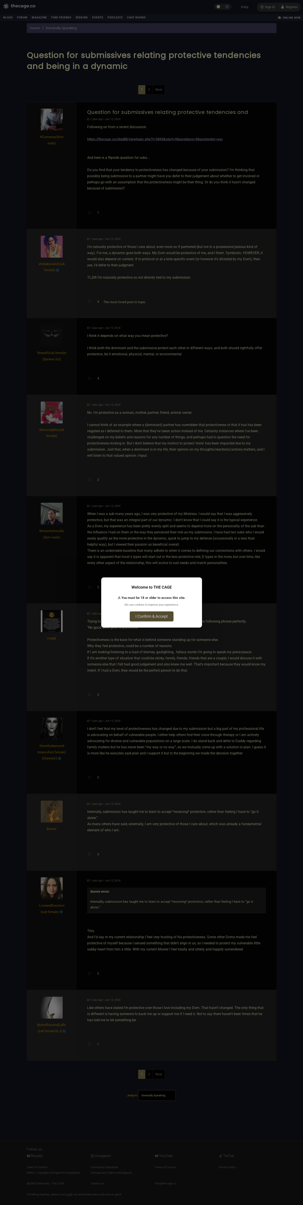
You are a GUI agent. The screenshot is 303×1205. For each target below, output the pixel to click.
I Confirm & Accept (151, 616)
